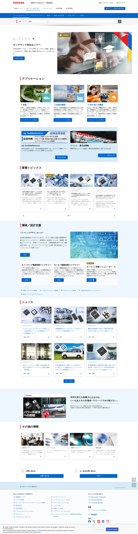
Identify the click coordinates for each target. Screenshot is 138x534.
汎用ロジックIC (58, 508)
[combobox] (83, 21)
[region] (69, 529)
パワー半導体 (20, 500)
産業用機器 (60, 105)
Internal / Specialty (96, 500)
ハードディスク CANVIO (98, 510)
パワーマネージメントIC (61, 502)
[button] (107, 3)
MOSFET (19, 505)
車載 (24, 105)
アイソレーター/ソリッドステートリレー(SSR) (30, 502)
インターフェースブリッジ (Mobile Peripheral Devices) (67, 515)
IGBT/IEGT (19, 508)
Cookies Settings (99, 529)
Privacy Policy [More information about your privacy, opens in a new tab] (36, 532)
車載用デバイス (21, 497)
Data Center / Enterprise (98, 497)
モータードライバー (59, 497)
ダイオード (19, 514)
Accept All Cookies (112, 529)
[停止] (33, 38)
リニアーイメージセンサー (61, 511)
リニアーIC (56, 505)
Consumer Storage (97, 502)
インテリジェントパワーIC (61, 500)
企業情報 (94, 514)
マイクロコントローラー (23, 517)
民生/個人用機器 (96, 105)
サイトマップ (121, 487)
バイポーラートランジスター (25, 511)
